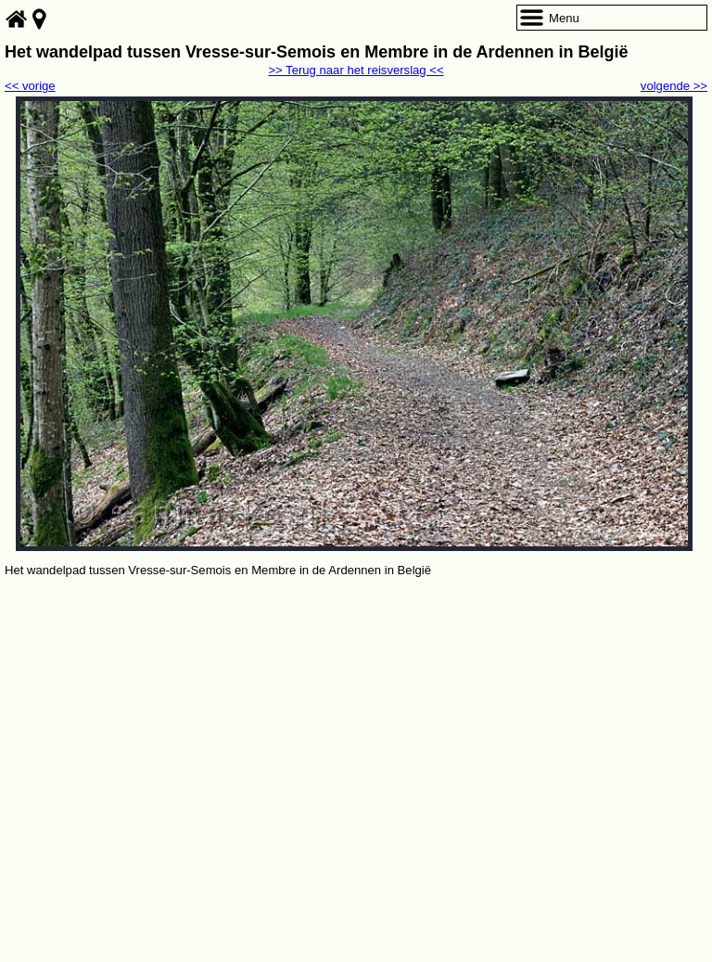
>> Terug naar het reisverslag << (355, 70)
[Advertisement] (356, 720)
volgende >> (674, 86)
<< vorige (30, 86)
